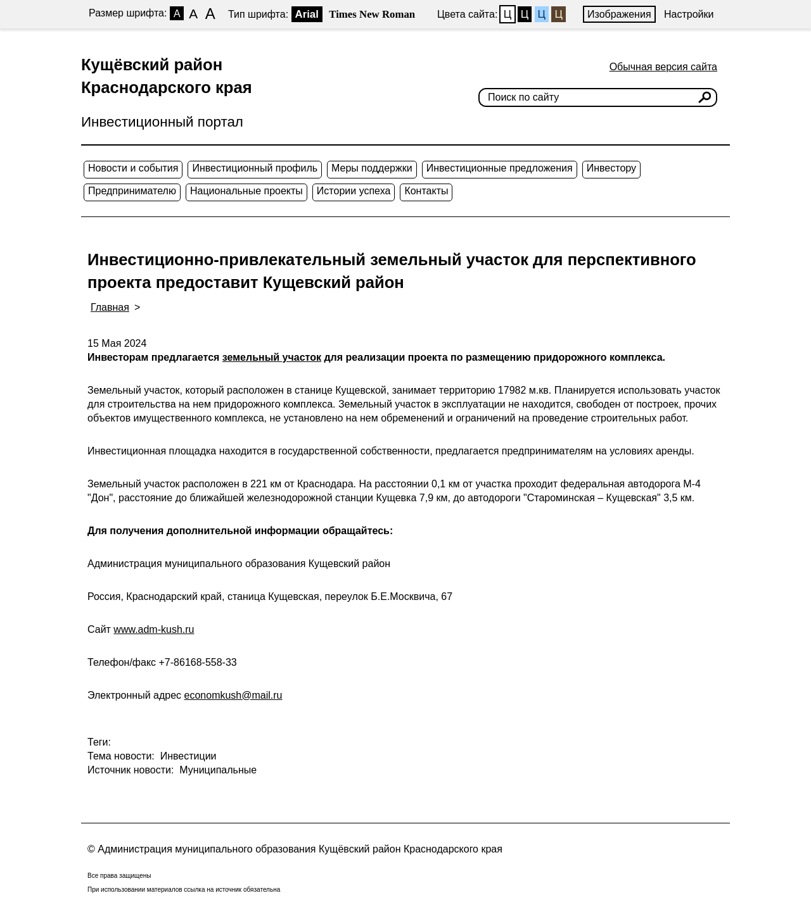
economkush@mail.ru (233, 695)
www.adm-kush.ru (153, 629)
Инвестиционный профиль (254, 168)
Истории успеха (354, 190)
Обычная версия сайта (663, 66)
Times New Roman (372, 14)
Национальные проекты (246, 190)
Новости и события (133, 168)
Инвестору (611, 168)
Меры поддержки (371, 168)
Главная (110, 307)
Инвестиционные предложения (499, 168)
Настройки (688, 14)
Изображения (619, 14)
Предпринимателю (132, 190)
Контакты (426, 190)
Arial (307, 14)
